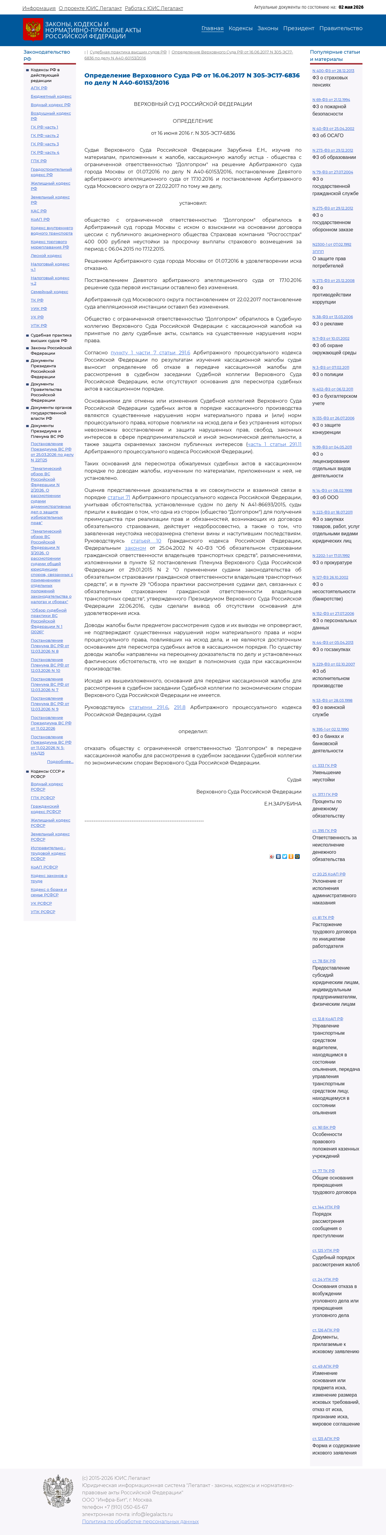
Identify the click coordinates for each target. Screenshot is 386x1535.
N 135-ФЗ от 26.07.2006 (333, 418)
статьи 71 (119, 497)
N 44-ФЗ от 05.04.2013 (332, 642)
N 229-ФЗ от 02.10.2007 (333, 664)
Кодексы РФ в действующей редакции (45, 75)
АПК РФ (39, 87)
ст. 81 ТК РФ (323, 917)
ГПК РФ (39, 160)
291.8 (179, 707)
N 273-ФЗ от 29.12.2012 (332, 150)
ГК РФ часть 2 (45, 135)
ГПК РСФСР (43, 797)
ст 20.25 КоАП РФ (329, 874)
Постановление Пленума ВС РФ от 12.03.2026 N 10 (50, 665)
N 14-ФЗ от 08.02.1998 (332, 490)
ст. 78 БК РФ (324, 961)
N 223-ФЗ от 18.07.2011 (332, 512)
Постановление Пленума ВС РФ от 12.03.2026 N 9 (50, 703)
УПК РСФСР (43, 911)
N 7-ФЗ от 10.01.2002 (331, 338)
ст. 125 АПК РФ (326, 1438)
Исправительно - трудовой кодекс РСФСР (48, 853)
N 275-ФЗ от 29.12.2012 (332, 208)
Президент (299, 28)
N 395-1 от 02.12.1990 (330, 729)
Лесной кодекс (46, 255)
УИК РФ (39, 308)
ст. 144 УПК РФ (326, 1207)
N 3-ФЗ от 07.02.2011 (330, 367)
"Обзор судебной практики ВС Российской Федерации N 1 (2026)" (49, 621)
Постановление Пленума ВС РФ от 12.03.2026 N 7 (50, 684)
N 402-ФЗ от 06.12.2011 (332, 389)
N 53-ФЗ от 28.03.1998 (332, 700)
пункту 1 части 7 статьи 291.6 (150, 353)
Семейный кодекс (49, 291)
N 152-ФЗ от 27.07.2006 (333, 613)
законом (135, 548)
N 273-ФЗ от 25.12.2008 (333, 280)
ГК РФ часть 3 (45, 143)
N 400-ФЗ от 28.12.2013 (333, 70)
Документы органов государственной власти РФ (51, 413)
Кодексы (241, 28)
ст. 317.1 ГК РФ (325, 794)
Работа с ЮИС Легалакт (154, 8)
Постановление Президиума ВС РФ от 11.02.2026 (51, 723)
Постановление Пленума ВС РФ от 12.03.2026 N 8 (50, 646)
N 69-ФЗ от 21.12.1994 (331, 99)
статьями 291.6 (149, 707)
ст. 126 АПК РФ (326, 1330)
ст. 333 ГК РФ (324, 765)
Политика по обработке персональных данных (140, 1521)
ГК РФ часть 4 (45, 152)
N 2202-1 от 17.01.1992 (331, 555)
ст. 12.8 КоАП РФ (327, 1019)
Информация (39, 8)
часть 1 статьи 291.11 (275, 444)
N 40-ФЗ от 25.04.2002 (333, 128)
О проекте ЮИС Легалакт (90, 8)
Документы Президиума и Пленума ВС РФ (47, 431)
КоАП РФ (40, 219)
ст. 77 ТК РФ (323, 1171)
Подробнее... (60, 761)
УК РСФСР (41, 903)
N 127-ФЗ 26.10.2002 (330, 577)
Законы (268, 28)
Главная (212, 28)
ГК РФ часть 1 (44, 127)
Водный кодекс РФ (51, 104)
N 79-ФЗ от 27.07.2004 (332, 172)
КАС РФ (39, 210)
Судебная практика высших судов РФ (128, 51)
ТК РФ (37, 300)
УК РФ (37, 317)
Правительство (340, 28)
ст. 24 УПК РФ (325, 1279)
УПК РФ (39, 325)
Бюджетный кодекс (51, 96)
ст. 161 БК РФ (324, 1127)
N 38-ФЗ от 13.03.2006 (332, 317)
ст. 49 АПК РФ (325, 1366)
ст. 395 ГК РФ (324, 830)
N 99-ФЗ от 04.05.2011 (332, 447)
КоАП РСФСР (44, 867)
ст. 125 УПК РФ (325, 1250)
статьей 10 (146, 541)
